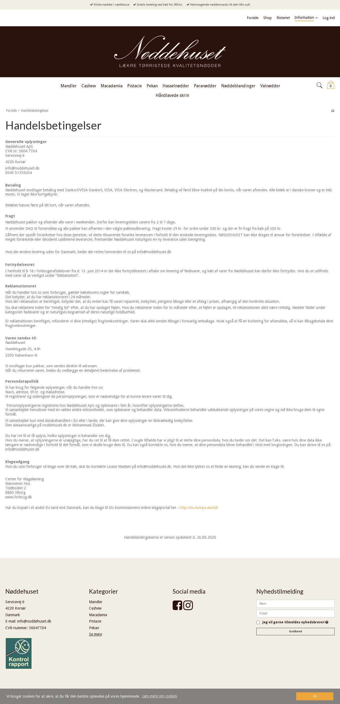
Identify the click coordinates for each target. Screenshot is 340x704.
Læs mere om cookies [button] (159, 696)
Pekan (94, 628)
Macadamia (98, 615)
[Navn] (295, 603)
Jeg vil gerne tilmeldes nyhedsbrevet (295, 622)
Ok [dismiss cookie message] (315, 696)
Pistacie (95, 621)
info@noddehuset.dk (34, 621)
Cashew (95, 608)
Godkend (295, 631)
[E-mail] (295, 613)
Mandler (95, 602)
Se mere (95, 634)
